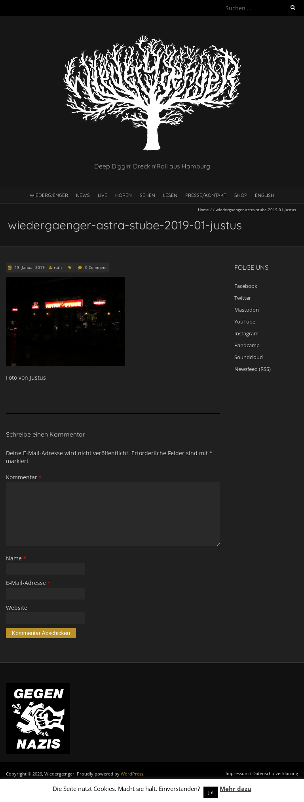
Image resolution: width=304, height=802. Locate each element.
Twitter (242, 297)
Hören (123, 195)
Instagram (246, 333)
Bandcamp (247, 345)
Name (16, 558)
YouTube (244, 321)
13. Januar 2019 (29, 267)
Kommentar (24, 477)
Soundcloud (248, 357)
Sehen (147, 195)
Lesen (170, 195)
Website (16, 607)
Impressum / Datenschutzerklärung (262, 773)
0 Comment (96, 267)
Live (102, 195)
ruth (58, 267)
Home (203, 209)
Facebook (245, 285)
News (83, 195)
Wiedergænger (49, 195)
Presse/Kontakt (205, 195)
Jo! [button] (210, 792)
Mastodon (246, 309)
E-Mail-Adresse (28, 582)
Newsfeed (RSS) (252, 369)
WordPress (132, 774)
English (264, 195)
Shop (240, 195)
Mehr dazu (235, 789)
